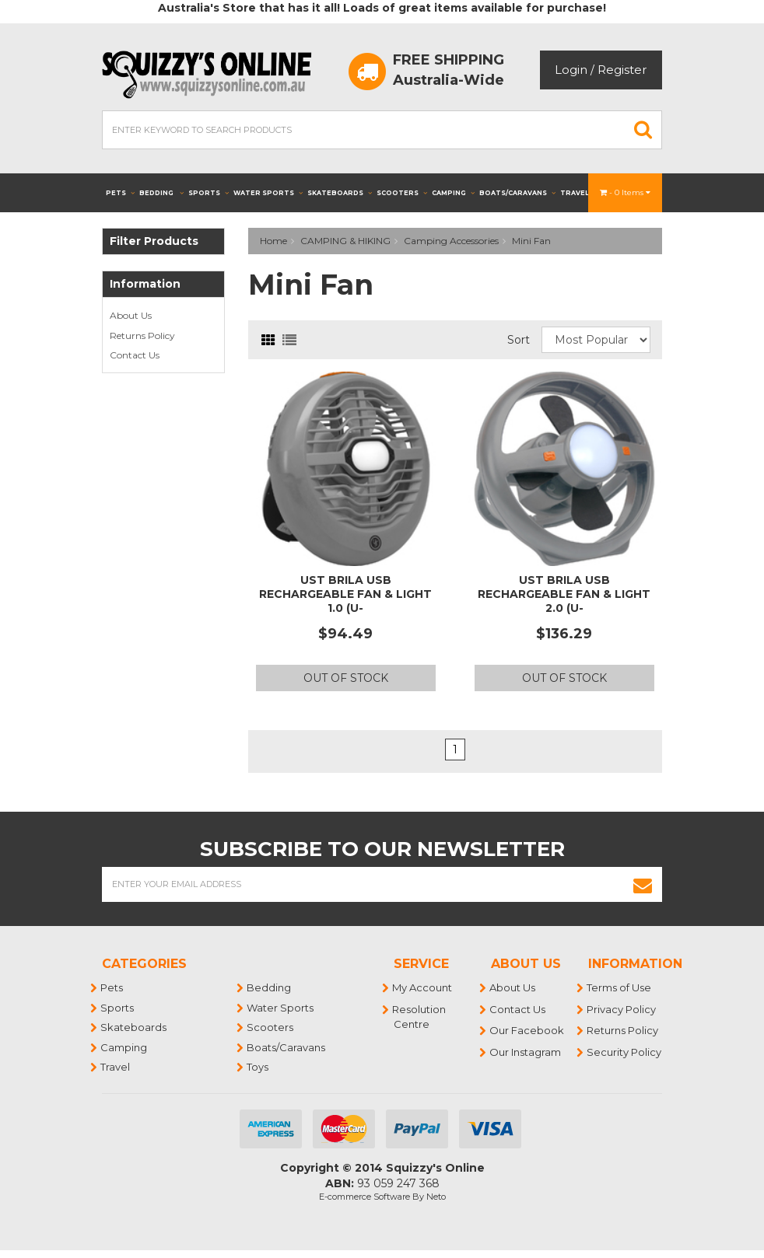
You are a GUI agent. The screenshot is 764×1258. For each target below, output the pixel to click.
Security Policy (624, 1052)
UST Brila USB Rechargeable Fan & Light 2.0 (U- (564, 594)
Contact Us (134, 355)
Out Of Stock (345, 678)
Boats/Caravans (517, 193)
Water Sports (268, 193)
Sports (208, 193)
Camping (453, 193)
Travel (579, 193)
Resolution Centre (420, 1017)
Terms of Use (619, 987)
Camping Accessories (451, 240)
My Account (423, 987)
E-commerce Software (364, 1196)
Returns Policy (142, 335)
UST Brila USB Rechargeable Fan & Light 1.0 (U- (345, 594)
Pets (120, 193)
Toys (258, 1067)
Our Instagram (526, 1052)
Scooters (402, 193)
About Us (131, 315)
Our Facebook (527, 1030)
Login (571, 69)
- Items (625, 192)
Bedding (161, 193)
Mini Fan (531, 240)
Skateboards (339, 193)
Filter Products (154, 241)
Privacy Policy (622, 1009)
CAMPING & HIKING (345, 240)
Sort (518, 340)
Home (273, 240)
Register (622, 69)
